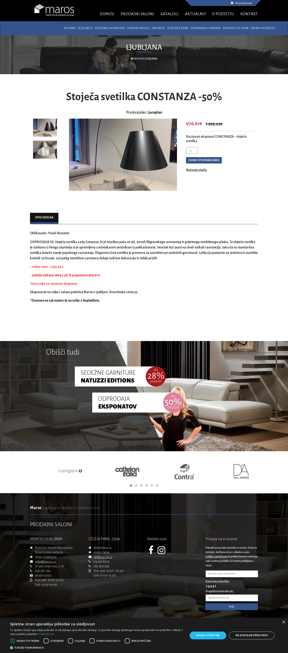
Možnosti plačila (196, 170)
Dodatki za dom (236, 28)
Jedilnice (85, 28)
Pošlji (231, 606)
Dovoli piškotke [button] (208, 635)
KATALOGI (170, 14)
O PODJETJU (223, 14)
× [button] (283, 622)
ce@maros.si (103, 557)
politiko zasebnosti (216, 556)
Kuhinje (70, 28)
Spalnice (158, 28)
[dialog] (144, 635)
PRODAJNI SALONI (137, 14)
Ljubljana (144, 47)
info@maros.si (45, 561)
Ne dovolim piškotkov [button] (252, 635)
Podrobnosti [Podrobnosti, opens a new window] (46, 634)
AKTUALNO (195, 14)
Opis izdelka (44, 217)
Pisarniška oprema (206, 28)
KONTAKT (249, 14)
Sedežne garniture (110, 28)
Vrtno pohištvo (263, 28)
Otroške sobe (178, 28)
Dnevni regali (138, 28)
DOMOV (107, 14)
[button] (96, 648)
